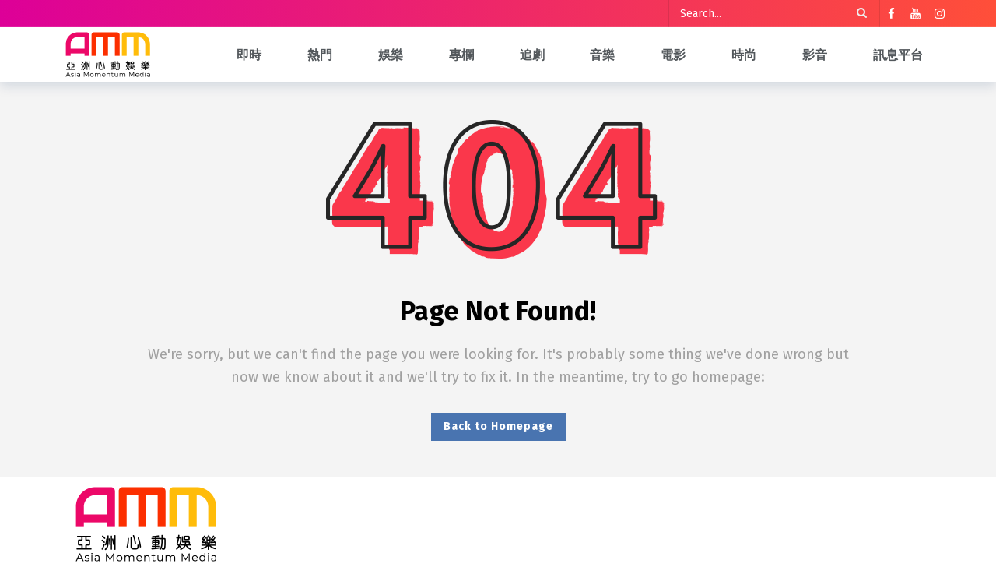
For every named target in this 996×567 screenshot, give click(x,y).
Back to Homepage (498, 426)
